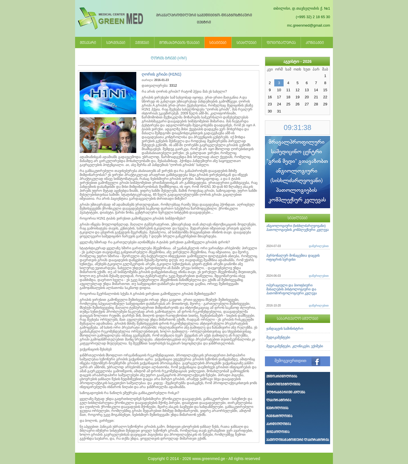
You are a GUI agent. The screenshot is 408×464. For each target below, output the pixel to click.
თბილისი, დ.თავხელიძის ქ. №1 (301, 8)
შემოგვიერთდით (290, 360)
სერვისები (115, 43)
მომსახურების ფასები (179, 43)
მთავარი (88, 43)
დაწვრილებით (319, 246)
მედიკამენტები (278, 337)
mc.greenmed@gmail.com (308, 25)
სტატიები (217, 43)
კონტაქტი (315, 43)
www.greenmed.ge (208, 458)
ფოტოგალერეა (281, 43)
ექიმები (142, 43)
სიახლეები (246, 43)
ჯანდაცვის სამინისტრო (284, 329)
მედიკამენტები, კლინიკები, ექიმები (294, 346)
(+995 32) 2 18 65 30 (313, 17)
